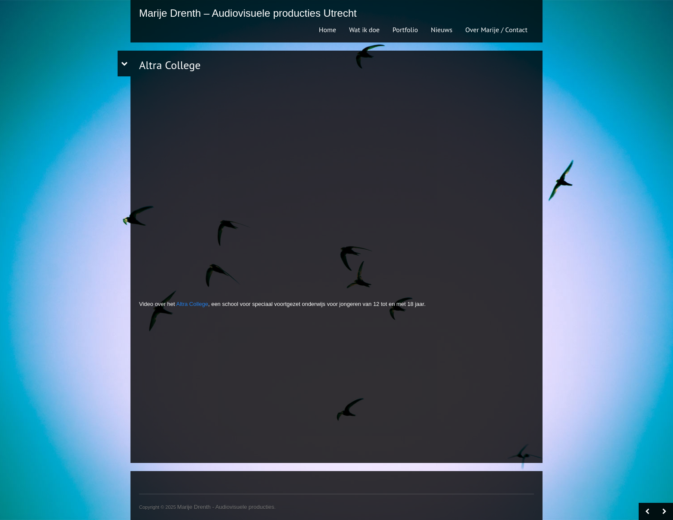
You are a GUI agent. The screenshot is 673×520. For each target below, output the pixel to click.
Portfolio (405, 29)
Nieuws (441, 29)
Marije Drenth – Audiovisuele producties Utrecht (248, 13)
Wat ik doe (364, 29)
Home (327, 29)
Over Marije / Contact (496, 29)
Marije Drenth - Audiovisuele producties (225, 507)
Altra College (192, 304)
